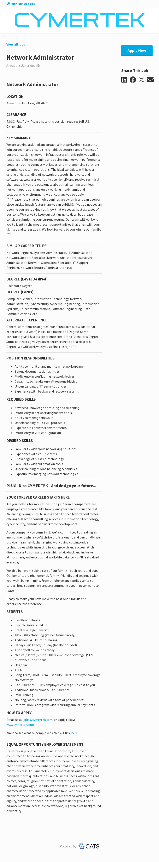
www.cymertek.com (20, 724)
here (74, 733)
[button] (125, 79)
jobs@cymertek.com (38, 720)
